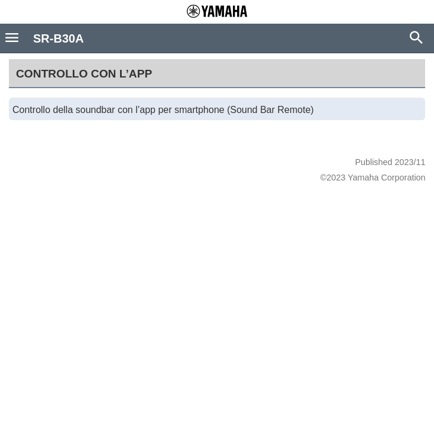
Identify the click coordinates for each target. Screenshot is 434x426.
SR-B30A (58, 38)
